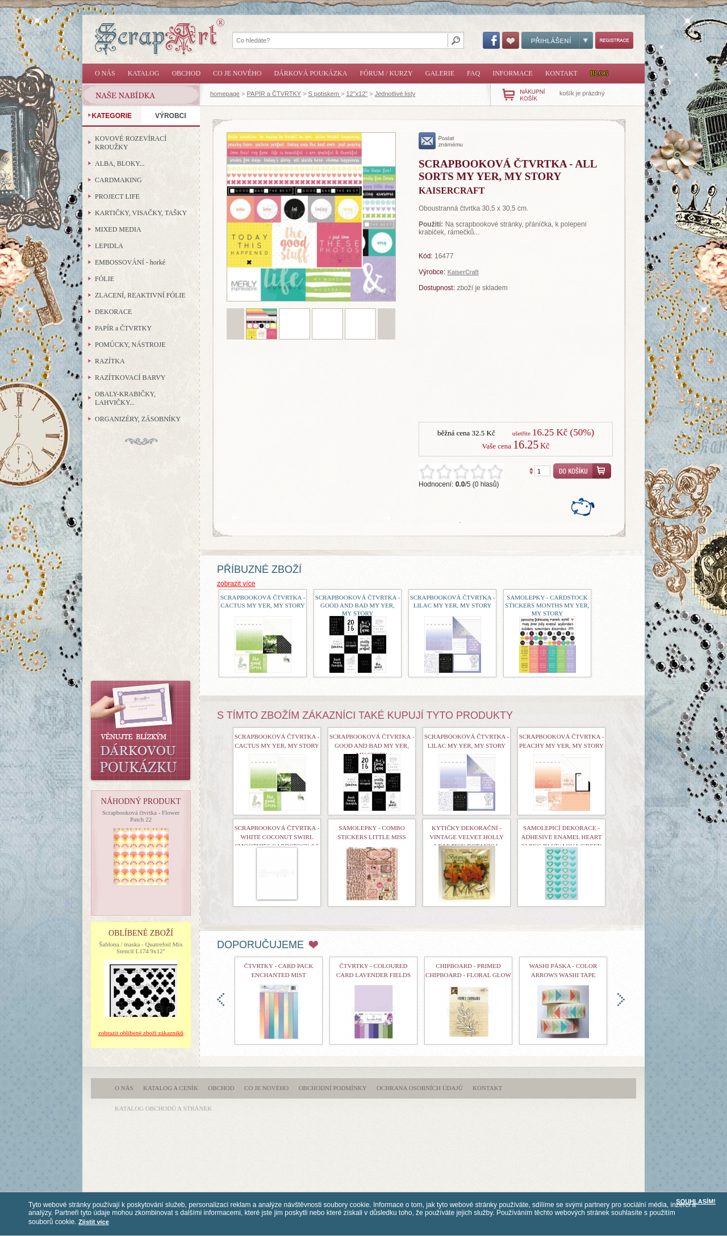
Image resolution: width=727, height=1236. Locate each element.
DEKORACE (113, 312)
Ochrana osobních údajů (420, 1087)
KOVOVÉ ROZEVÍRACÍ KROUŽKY (130, 143)
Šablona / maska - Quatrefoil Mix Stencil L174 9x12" (141, 947)
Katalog (144, 73)
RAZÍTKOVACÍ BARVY (130, 378)
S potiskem (324, 93)
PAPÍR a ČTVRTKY (274, 93)
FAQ (473, 73)
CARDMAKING (118, 180)
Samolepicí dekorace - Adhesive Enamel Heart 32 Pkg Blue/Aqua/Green (561, 836)
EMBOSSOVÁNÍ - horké (130, 262)
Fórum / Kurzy (386, 73)
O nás (105, 73)
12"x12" (356, 93)
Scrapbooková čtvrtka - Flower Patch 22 (141, 816)
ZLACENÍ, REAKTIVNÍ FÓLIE (140, 295)
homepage (225, 93)
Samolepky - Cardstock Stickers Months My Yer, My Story (547, 605)
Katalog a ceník (170, 1087)
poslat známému (441, 140)
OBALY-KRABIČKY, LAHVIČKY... (125, 398)
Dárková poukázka (310, 73)
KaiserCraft (463, 272)
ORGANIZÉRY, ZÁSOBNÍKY (138, 419)
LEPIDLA (109, 246)
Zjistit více (93, 1221)
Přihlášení (557, 40)
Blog (599, 73)
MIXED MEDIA (118, 229)
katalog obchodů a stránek (163, 1108)
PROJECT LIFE (117, 196)
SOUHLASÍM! (696, 1201)
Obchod (186, 73)
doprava (621, 999)
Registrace (614, 40)
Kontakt (561, 73)
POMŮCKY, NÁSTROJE (130, 345)
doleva (220, 999)
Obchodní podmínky (333, 1087)
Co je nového (237, 73)
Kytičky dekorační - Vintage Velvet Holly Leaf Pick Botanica (466, 836)
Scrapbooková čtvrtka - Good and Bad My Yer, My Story (357, 605)
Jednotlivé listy (395, 93)
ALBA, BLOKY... (119, 163)
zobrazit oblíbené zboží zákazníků (140, 1032)
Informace (512, 73)
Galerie (439, 73)
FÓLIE (104, 279)
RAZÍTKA (110, 361)
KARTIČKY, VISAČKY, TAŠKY (141, 213)
